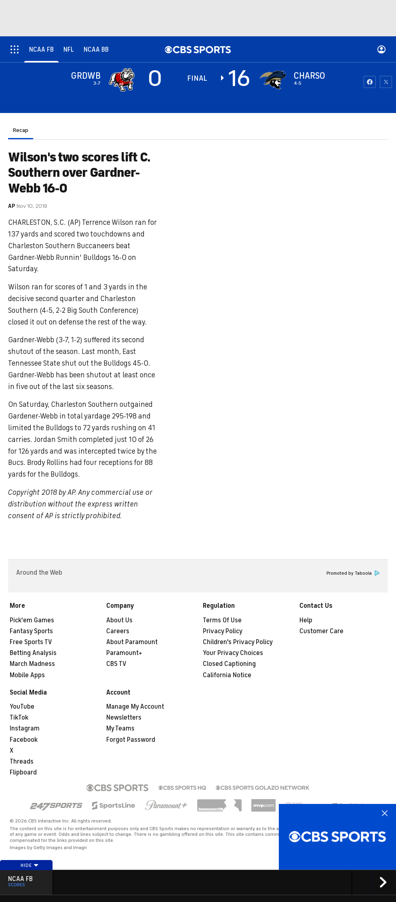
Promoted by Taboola (353, 573)
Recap (20, 130)
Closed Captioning (229, 664)
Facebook (24, 740)
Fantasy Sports (31, 631)
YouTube (22, 707)
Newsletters (123, 718)
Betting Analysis (33, 653)
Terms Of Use (222, 620)
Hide (30, 865)
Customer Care (321, 631)
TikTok (19, 718)
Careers (117, 631)
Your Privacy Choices (233, 653)
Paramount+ (124, 653)
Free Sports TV (31, 642)
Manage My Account (135, 707)
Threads (22, 762)
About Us (119, 620)
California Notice (227, 675)
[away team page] (122, 80)
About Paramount (132, 642)
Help (305, 620)
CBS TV (116, 664)
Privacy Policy (222, 631)
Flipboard (23, 772)
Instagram (25, 728)
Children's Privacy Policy (238, 642)
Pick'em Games (32, 620)
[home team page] (273, 80)
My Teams (120, 728)
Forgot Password (130, 740)
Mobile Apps (27, 675)
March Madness (32, 664)
